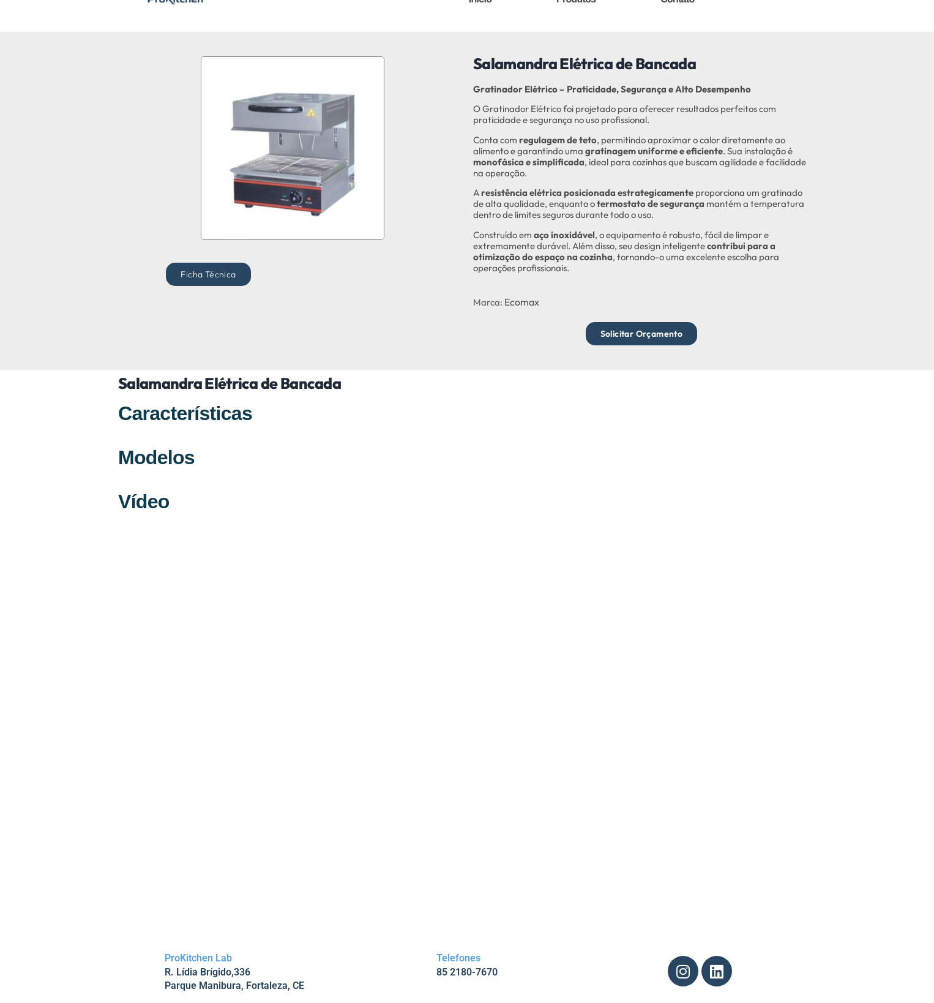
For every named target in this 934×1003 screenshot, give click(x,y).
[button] (208, 274)
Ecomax (521, 302)
